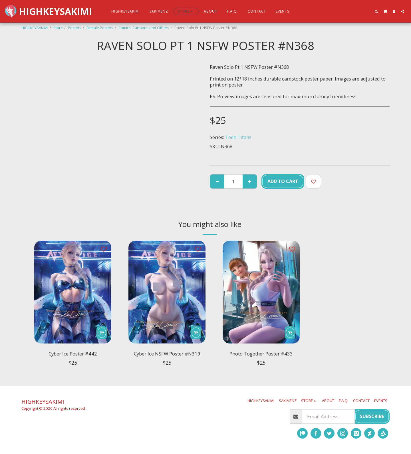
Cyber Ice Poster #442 (73, 354)
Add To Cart (282, 181)
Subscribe (372, 416)
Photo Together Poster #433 (261, 354)
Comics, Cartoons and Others (143, 27)
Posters (74, 27)
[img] (72, 292)
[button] (376, 11)
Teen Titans (238, 137)
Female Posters (99, 27)
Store (58, 27)
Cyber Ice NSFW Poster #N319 (167, 359)
